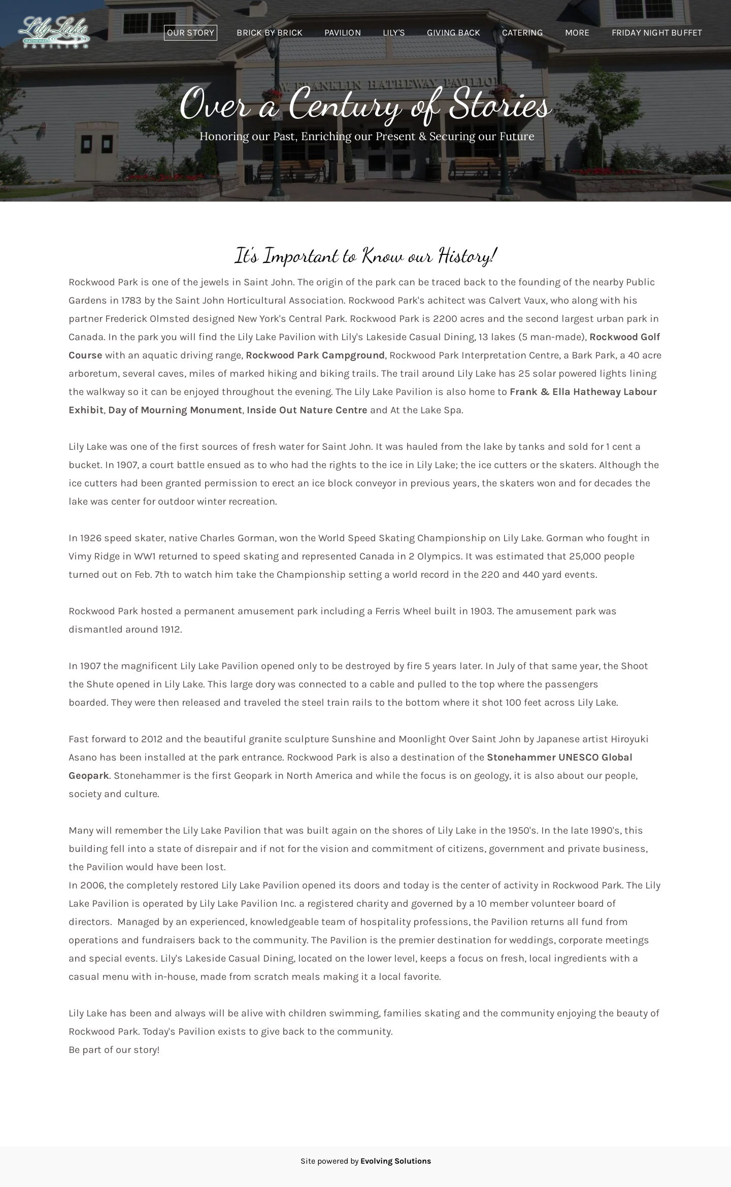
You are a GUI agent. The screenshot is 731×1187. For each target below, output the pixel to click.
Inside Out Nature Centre (307, 410)
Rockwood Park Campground (315, 355)
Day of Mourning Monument (175, 410)
